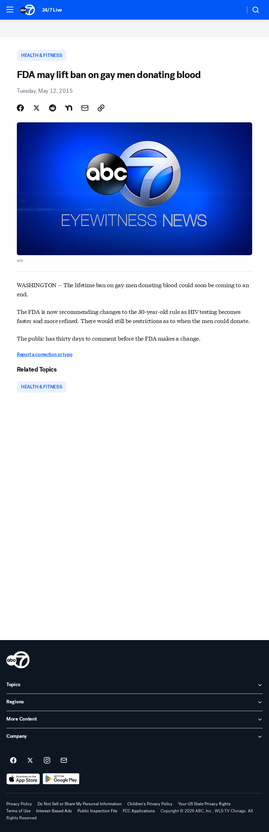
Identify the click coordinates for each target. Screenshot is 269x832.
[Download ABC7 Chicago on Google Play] (61, 779)
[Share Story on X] (36, 108)
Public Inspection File (97, 811)
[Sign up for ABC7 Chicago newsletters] (64, 761)
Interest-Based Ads (54, 811)
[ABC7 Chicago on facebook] (13, 761)
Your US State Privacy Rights (204, 804)
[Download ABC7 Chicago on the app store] (23, 779)
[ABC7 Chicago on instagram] (47, 761)
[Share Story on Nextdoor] (69, 108)
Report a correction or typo (44, 354)
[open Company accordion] (134, 737)
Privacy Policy (19, 804)
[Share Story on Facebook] (20, 108)
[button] (9, 9)
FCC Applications (139, 811)
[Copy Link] (101, 108)
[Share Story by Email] (85, 108)
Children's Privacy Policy (150, 804)
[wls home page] (17, 659)
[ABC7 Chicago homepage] (27, 9)
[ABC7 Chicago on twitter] (30, 761)
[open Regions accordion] (134, 702)
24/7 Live (52, 10)
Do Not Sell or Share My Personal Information (80, 804)
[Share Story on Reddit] (53, 108)
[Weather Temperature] (234, 10)
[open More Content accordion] (134, 719)
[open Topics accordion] (134, 685)
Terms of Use (18, 811)
